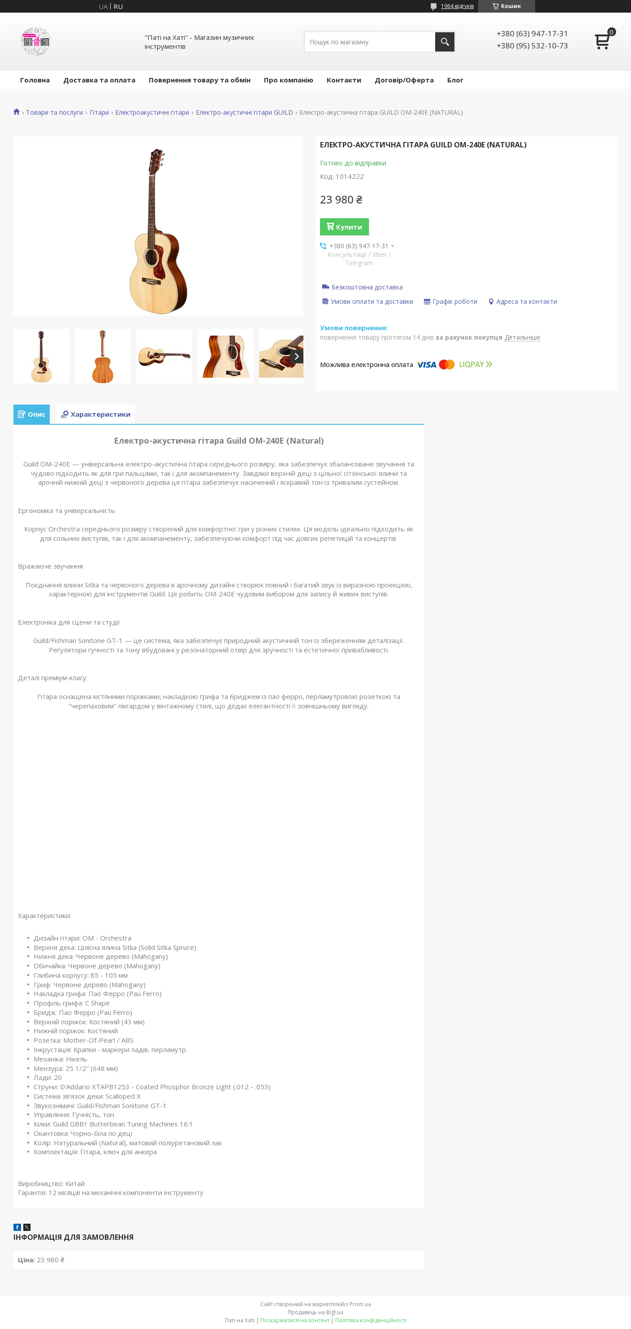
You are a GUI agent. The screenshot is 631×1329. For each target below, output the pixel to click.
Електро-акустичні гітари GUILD (244, 112)
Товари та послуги (54, 112)
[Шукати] (444, 42)
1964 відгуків (457, 6)
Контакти (344, 79)
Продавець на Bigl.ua (315, 1312)
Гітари (99, 112)
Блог (455, 79)
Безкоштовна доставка (367, 287)
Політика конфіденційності (370, 1320)
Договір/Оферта (404, 79)
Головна (35, 79)
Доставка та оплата (99, 79)
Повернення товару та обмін (200, 79)
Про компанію (288, 79)
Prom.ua (360, 1304)
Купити (349, 226)
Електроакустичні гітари (152, 112)
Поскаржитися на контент (294, 1320)
